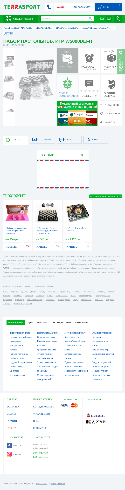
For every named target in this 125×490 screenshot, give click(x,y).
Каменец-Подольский (23, 303)
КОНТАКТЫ (39, 428)
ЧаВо (68, 322)
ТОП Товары (56, 322)
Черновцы (7, 299)
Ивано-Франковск (34, 299)
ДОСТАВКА (13, 407)
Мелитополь (86, 299)
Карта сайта (41, 483)
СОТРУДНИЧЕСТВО (43, 407)
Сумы (49, 296)
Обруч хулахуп (17, 366)
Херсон (111, 292)
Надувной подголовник (21, 362)
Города (30, 322)
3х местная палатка (46, 362)
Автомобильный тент (74, 341)
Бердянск (110, 299)
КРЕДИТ (11, 428)
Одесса (24, 292)
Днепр (33, 292)
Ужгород (6, 303)
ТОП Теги (42, 322)
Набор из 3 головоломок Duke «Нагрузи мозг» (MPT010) (17, 230)
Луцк (75, 299)
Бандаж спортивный (101, 362)
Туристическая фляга (20, 333)
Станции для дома (46, 337)
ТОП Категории (15, 322)
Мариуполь (88, 292)
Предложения (81, 322)
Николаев (76, 292)
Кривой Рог (64, 292)
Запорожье (52, 292)
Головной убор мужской (76, 371)
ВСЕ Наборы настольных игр (105, 196)
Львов (41, 292)
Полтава (6, 296)
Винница (100, 292)
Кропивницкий (85, 296)
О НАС (36, 421)
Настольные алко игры (48, 333)
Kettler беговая (17, 358)
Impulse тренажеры (19, 354)
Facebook (14, 445)
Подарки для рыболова (21, 337)
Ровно (72, 296)
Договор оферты (57, 483)
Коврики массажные (47, 341)
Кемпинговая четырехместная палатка (18, 345)
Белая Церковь (64, 299)
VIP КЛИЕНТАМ (41, 414)
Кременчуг (19, 299)
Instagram (14, 454)
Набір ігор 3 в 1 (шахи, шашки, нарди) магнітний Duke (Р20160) (47, 230)
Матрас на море (72, 375)
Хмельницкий (61, 296)
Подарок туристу (100, 371)
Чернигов (17, 296)
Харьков (14, 292)
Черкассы (29, 296)
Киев (5, 292)
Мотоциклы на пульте (75, 333)
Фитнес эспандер (100, 349)
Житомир (40, 296)
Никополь (99, 299)
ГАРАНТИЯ (12, 421)
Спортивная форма (101, 366)
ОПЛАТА (11, 414)
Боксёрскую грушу (73, 337)
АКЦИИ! (61, 7)
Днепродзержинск (102, 296)
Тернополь (50, 299)
